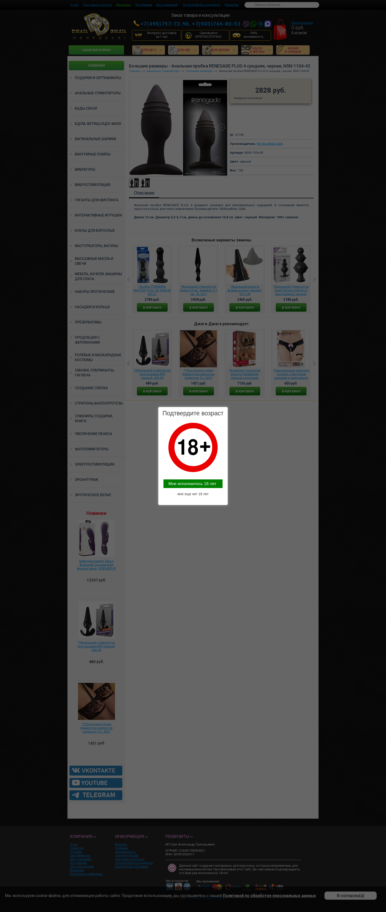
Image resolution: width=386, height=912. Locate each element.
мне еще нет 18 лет (193, 494)
